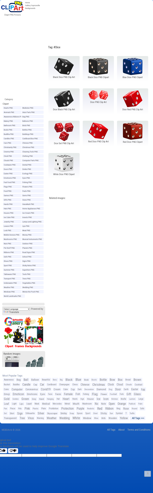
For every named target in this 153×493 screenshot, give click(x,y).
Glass (137, 394)
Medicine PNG (27, 108)
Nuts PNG (7, 243)
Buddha (16, 384)
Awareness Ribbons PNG (13, 116)
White (76, 418)
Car (42, 384)
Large (140, 399)
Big (61, 380)
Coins (6, 389)
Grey (34, 399)
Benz (55, 380)
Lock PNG (7, 230)
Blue (78, 380)
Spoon (79, 413)
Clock (111, 384)
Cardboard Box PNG (30, 138)
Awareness (9, 379)
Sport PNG (8, 265)
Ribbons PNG (9, 252)
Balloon (35, 379)
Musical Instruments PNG (32, 239)
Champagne (64, 384)
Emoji (7, 394)
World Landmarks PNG (12, 296)
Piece (12, 408)
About (121, 429)
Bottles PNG (27, 130)
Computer (17, 389)
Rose (126, 408)
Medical (46, 403)
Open (112, 403)
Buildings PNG (27, 134)
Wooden (113, 418)
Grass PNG (26, 200)
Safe (142, 408)
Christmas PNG (28, 147)
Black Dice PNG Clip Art (64, 77)
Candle (26, 384)
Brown (137, 379)
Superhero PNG (28, 270)
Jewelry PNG (9, 222)
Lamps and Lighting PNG (31, 222)
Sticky (103, 413)
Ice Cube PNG (9, 217)
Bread (128, 379)
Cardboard (51, 384)
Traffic (132, 413)
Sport (87, 413)
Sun (111, 413)
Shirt (12, 413)
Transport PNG (9, 278)
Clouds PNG (8, 160)
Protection (67, 408)
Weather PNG (9, 287)
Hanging (50, 399)
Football (113, 394)
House (90, 398)
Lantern (132, 399)
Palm (140, 404)
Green (25, 399)
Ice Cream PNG (28, 213)
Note (103, 403)
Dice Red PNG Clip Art (132, 109)
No (96, 403)
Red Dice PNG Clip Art (98, 141)
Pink (27, 408)
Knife (123, 398)
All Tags (111, 429)
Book (86, 379)
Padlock (132, 404)
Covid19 (46, 389)
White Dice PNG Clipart (64, 174)
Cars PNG (7, 143)
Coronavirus (32, 389)
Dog (110, 389)
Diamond (101, 389)
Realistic (90, 408)
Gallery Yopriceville (32, 5)
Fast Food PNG (9, 182)
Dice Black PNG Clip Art (64, 109)
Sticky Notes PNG (29, 265)
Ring (118, 408)
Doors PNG (8, 169)
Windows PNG (9, 292)
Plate (43, 408)
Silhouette (30, 413)
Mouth (76, 403)
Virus (31, 418)
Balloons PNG (27, 121)
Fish (78, 394)
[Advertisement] (97, 21)
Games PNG (8, 195)
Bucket (7, 384)
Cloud (120, 384)
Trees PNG (26, 278)
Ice (98, 399)
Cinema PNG (9, 151)
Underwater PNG (10, 283)
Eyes (42, 394)
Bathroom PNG (9, 125)
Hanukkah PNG (28, 204)
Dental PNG (26, 165)
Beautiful (46, 379)
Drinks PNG (26, 169)
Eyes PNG (26, 178)
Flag (95, 394)
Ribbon (109, 408)
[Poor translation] (13, 450)
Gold (7, 399)
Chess (75, 384)
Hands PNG (8, 204)
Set (5, 413)
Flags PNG (8, 187)
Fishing (86, 394)
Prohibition (53, 408)
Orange (122, 403)
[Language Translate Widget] (17, 309)
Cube (65, 389)
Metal (67, 403)
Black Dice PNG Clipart (98, 77)
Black (69, 380)
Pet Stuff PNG (9, 248)
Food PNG (7, 191)
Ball (26, 379)
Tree (22, 418)
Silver (41, 413)
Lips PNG (25, 226)
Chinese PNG (27, 143)
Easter (134, 389)
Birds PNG (26, 125)
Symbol (119, 413)
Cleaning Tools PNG (30, 151)
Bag (19, 379)
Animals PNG (9, 112)
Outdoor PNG (27, 243)
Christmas (98, 384)
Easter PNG (8, 173)
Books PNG (8, 130)
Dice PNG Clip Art (98, 102)
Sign (20, 413)
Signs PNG (26, 261)
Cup (73, 389)
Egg (143, 389)
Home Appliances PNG (31, 208)
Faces (58, 394)
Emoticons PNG (10, 178)
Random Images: (12, 353)
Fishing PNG (27, 182)
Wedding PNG (27, 287)
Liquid (29, 403)
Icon (106, 399)
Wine (96, 418)
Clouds (129, 384)
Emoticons (32, 394)
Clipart (6, 103)
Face (50, 394)
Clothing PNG (27, 156)
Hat (58, 399)
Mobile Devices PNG (11, 235)
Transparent (10, 418)
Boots (94, 380)
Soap (72, 413)
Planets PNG (27, 248)
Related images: (57, 198)
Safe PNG (7, 257)
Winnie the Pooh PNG (30, 292)
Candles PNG (9, 138)
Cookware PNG (10, 165)
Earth (126, 389)
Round (134, 408)
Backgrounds (30, 8)
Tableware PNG (10, 274)
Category (7, 99)
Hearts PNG (8, 108)
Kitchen (115, 399)
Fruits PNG (26, 191)
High (82, 399)
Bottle (103, 379)
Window (87, 418)
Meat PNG (26, 230)
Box (120, 379)
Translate (11, 312)
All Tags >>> (137, 418)
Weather (51, 418)
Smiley (63, 413)
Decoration (89, 389)
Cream (57, 389)
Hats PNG (7, 208)
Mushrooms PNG (10, 239)
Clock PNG (8, 156)
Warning (40, 418)
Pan (5, 408)
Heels (74, 399)
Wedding (64, 418)
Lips (21, 403)
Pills (20, 408)
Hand (41, 399)
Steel (95, 413)
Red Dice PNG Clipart (133, 141)
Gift (129, 394)
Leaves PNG (8, 226)
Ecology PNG (27, 173)
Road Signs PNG (28, 252)
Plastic (35, 408)
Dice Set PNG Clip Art (64, 143)
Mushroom (87, 403)
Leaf (6, 403)
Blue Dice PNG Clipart (133, 77)
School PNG (26, 257)
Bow (112, 379)
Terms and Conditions (138, 429)
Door (118, 389)
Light (14, 403)
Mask (37, 403)
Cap (35, 384)
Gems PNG (26, 195)
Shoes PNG (8, 261)
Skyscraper (52, 413)
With (103, 418)
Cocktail (138, 384)
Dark (80, 389)
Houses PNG (8, 213)
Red (99, 409)
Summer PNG (9, 270)
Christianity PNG (10, 147)
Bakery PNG (8, 121)
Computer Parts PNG (30, 160)
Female (68, 394)
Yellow (124, 418)
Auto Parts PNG (28, 112)
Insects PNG (27, 217)
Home (27, 2)
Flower (104, 394)
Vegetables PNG (28, 283)
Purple (80, 408)
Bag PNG (25, 116)
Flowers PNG (27, 187)
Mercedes (57, 403)
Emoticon (18, 394)
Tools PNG (26, 274)
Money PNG (26, 235)
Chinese (85, 384)
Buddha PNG (9, 134)
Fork (122, 394)
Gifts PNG (7, 200)
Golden (16, 399)
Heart (66, 399)
